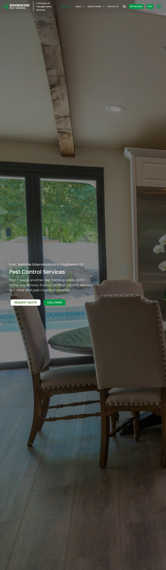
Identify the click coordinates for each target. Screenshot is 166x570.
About (80, 6)
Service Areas (96, 6)
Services (67, 6)
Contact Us (113, 6)
